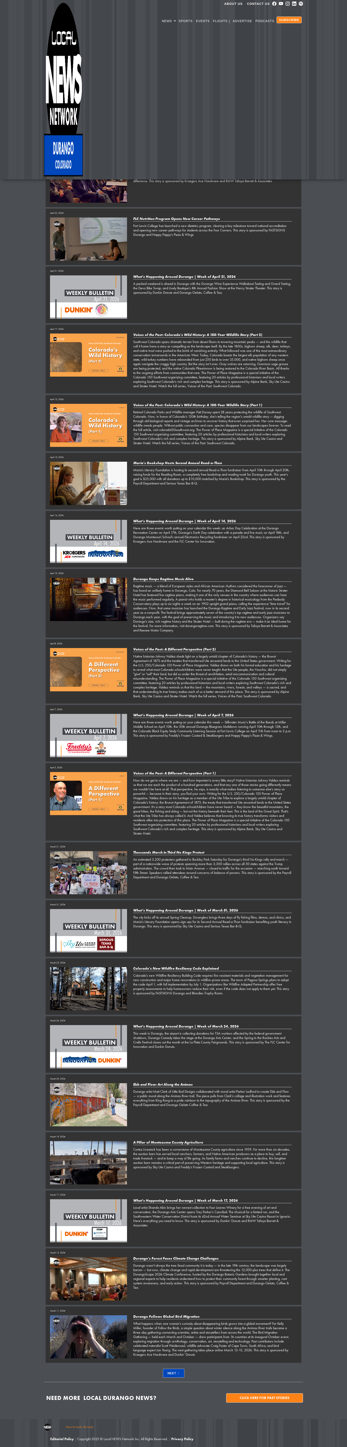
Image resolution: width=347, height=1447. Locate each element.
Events (203, 21)
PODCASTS (265, 21)
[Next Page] (173, 1373)
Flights (220, 21)
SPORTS (186, 21)
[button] (169, 22)
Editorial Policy (62, 1439)
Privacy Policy (182, 1439)
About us (233, 4)
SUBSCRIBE (289, 20)
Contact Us (258, 4)
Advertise (242, 21)
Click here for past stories (264, 1398)
